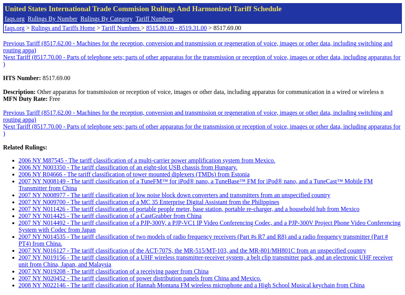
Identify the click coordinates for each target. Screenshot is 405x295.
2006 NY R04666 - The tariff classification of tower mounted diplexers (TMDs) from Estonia (134, 174)
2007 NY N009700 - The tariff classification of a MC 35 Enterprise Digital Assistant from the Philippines (149, 202)
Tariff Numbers (154, 18)
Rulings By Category (107, 18)
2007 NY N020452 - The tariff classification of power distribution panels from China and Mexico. (140, 278)
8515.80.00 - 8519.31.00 (176, 28)
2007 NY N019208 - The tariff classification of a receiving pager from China (114, 271)
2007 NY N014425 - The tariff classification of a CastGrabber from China (110, 216)
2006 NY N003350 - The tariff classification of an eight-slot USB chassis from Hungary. (128, 167)
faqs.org (15, 18)
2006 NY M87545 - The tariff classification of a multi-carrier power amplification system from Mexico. (147, 160)
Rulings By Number (53, 18)
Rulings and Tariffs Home (63, 28)
